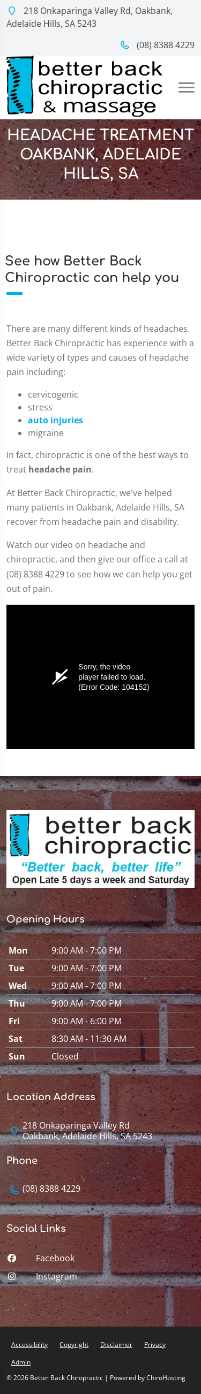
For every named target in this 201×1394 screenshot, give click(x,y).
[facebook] (100, 1261)
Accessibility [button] (29, 1344)
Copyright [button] (73, 1344)
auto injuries (55, 420)
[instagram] (100, 1279)
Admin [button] (21, 1362)
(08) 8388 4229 (157, 45)
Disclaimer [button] (116, 1344)
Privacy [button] (155, 1344)
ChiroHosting (165, 1377)
